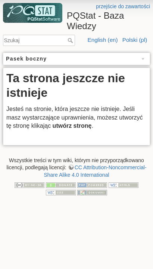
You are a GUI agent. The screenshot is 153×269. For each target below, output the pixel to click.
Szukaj (71, 40)
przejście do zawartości (123, 6)
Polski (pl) (134, 40)
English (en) (103, 40)
